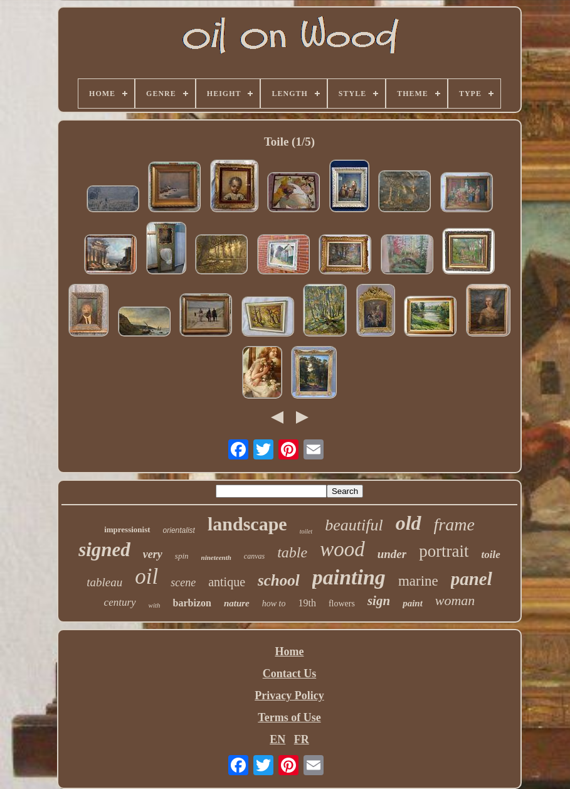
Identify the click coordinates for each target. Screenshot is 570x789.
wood (342, 549)
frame (454, 524)
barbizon (192, 603)
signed (104, 550)
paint (413, 603)
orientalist (179, 530)
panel (471, 579)
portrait (443, 551)
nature (237, 603)
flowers (342, 603)
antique (226, 582)
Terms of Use (289, 717)
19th (306, 603)
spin (182, 556)
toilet (306, 531)
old (408, 523)
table (292, 552)
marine (418, 581)
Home (289, 651)
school (279, 580)
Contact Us (290, 673)
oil (146, 576)
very (152, 554)
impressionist (127, 529)
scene (183, 582)
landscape (247, 523)
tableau (104, 582)
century (120, 602)
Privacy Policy (289, 695)
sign (378, 600)
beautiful (354, 525)
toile (491, 555)
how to (274, 603)
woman (455, 600)
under (391, 554)
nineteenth (216, 557)
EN (277, 739)
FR (301, 739)
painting (349, 577)
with (155, 605)
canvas (254, 556)
